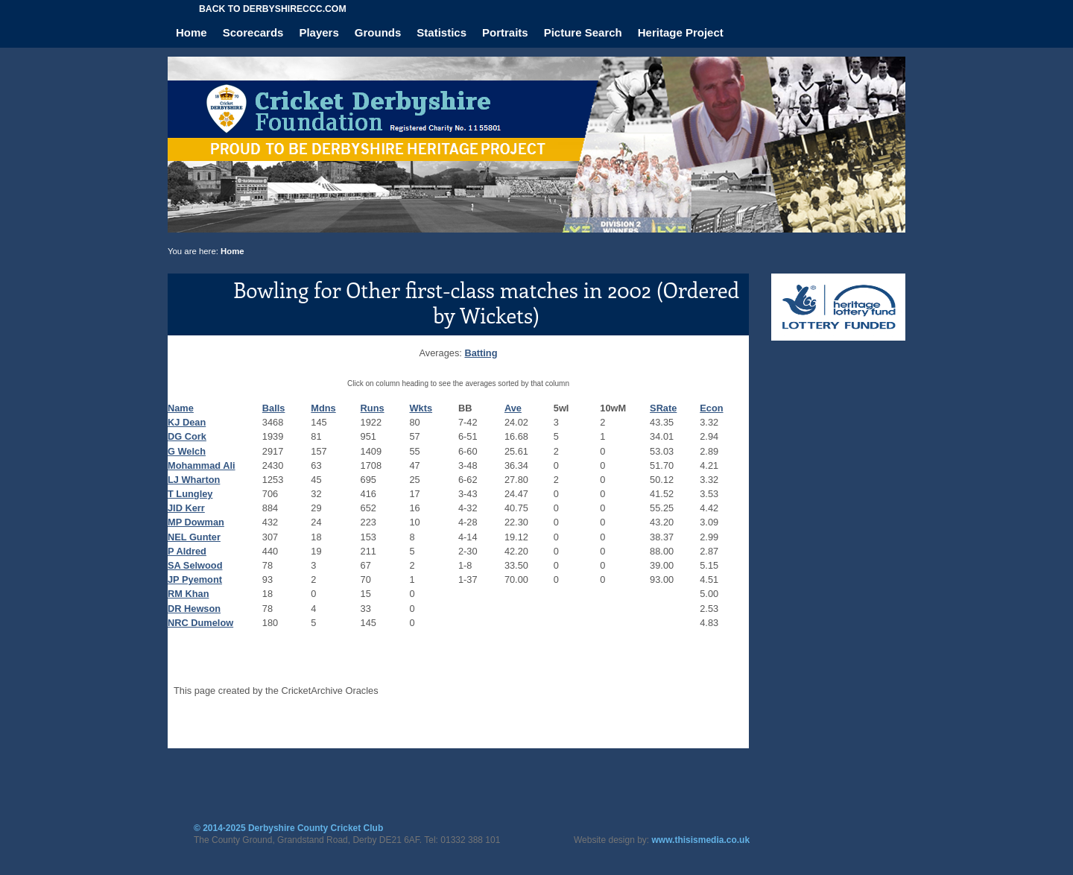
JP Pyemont (195, 579)
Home (191, 32)
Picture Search (583, 32)
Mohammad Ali (201, 465)
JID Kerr (186, 508)
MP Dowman (196, 522)
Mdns (323, 408)
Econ (711, 408)
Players (318, 32)
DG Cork (187, 436)
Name (181, 408)
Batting (480, 352)
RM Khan (188, 593)
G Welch (187, 451)
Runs (372, 408)
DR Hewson (194, 608)
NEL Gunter (194, 537)
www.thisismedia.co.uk (701, 840)
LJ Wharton (194, 479)
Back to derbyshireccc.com (272, 9)
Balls (273, 408)
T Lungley (190, 493)
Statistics (441, 32)
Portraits (505, 32)
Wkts (421, 408)
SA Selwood (195, 565)
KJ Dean (187, 422)
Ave (513, 408)
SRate (663, 408)
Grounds (378, 32)
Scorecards (253, 32)
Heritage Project (681, 32)
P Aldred (187, 551)
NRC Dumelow (200, 622)
